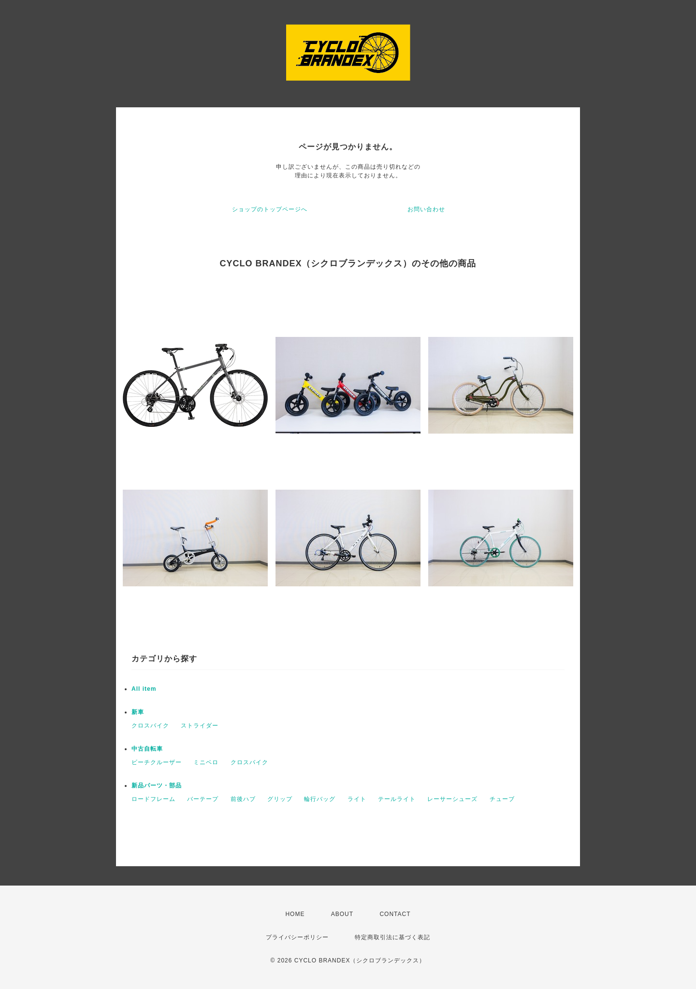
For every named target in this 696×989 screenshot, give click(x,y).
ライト (357, 799)
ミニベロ (205, 762)
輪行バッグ (319, 799)
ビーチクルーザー (156, 762)
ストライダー (199, 725)
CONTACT (394, 914)
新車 (137, 712)
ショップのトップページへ (269, 209)
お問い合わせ (426, 209)
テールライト (397, 799)
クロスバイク (150, 725)
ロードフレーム (153, 799)
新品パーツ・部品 (156, 785)
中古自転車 (147, 748)
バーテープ (202, 799)
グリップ (279, 799)
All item (143, 688)
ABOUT (342, 914)
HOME (294, 914)
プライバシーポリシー (297, 937)
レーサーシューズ (452, 799)
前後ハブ (243, 799)
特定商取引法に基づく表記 (392, 937)
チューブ (502, 799)
